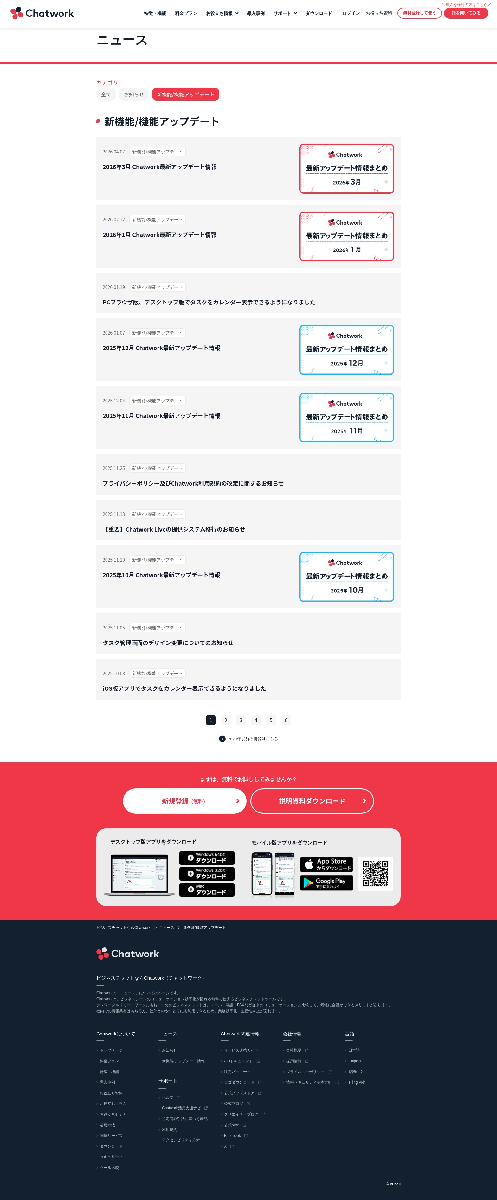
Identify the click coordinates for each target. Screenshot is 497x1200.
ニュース (166, 927)
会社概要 (293, 1050)
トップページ (111, 1050)
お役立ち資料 (378, 14)
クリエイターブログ (241, 1114)
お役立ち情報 (218, 15)
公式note (231, 1125)
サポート (281, 15)
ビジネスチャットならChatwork (123, 927)
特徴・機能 (154, 14)
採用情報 (293, 1061)
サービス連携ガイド (241, 1050)
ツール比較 (109, 1167)
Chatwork (41, 15)
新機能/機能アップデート (186, 94)
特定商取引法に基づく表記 (185, 1119)
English (354, 1061)
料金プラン (185, 14)
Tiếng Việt (356, 1082)
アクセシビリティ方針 (181, 1140)
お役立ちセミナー (115, 1114)
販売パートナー (237, 1072)
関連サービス (111, 1135)
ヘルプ (167, 1097)
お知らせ (134, 94)
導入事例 (255, 14)
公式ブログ (233, 1104)
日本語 (354, 1050)
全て (106, 94)
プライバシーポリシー (305, 1072)
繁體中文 (356, 1072)
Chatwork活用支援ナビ (181, 1108)
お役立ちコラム (113, 1104)
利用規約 (169, 1129)
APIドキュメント (238, 1061)
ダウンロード (318, 14)
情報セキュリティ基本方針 (309, 1082)
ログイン (350, 14)
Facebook (232, 1135)
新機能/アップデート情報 (183, 1061)
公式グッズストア (239, 1093)
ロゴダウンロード (239, 1082)
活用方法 (107, 1125)
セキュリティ (111, 1157)
